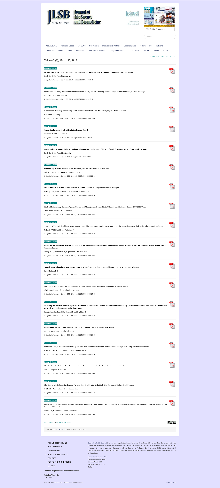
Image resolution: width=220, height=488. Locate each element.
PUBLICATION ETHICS (57, 454)
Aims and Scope (67, 46)
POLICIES (52, 458)
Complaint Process (117, 51)
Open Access (134, 51)
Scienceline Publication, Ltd (97, 443)
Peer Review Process (97, 51)
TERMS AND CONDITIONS (59, 462)
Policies (146, 51)
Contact (156, 51)
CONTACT (52, 466)
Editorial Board (130, 46)
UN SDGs (82, 46)
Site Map (166, 51)
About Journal (51, 46)
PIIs (150, 46)
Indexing (159, 46)
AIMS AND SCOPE (56, 447)
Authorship (80, 51)
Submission (94, 46)
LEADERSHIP (53, 451)
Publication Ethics (65, 51)
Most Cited (50, 51)
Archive (143, 46)
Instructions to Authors (111, 46)
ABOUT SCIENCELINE (57, 443)
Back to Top (171, 483)
